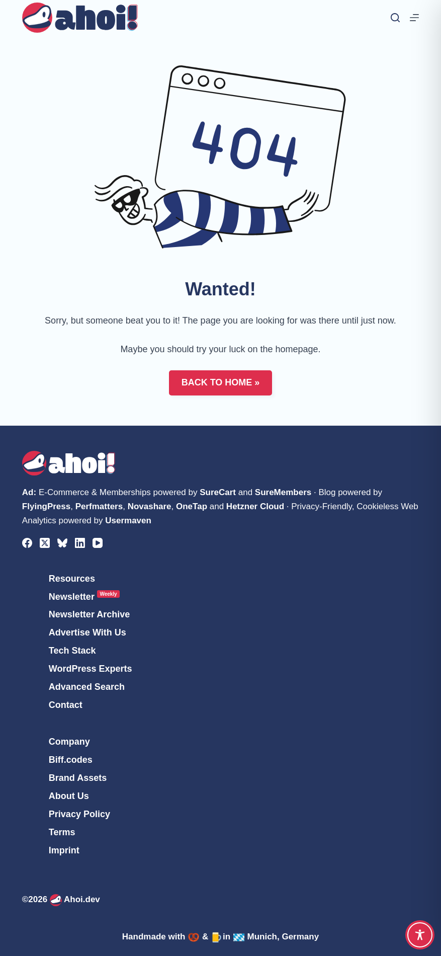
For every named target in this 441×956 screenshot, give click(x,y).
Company (69, 742)
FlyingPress (46, 506)
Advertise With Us (87, 632)
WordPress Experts (90, 669)
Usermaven (128, 520)
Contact (65, 705)
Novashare (149, 506)
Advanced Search (87, 687)
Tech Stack (72, 651)
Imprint (64, 850)
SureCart (218, 492)
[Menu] (414, 17)
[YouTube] (98, 543)
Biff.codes (71, 760)
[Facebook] (27, 543)
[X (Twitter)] (45, 543)
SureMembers (283, 492)
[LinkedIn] (80, 543)
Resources (72, 579)
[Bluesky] (62, 543)
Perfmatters (99, 506)
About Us (69, 796)
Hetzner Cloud (255, 506)
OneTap (191, 506)
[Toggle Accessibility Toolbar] (419, 934)
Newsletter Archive (89, 614)
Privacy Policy (79, 814)
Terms (62, 832)
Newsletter (84, 596)
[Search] (395, 17)
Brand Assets (78, 778)
